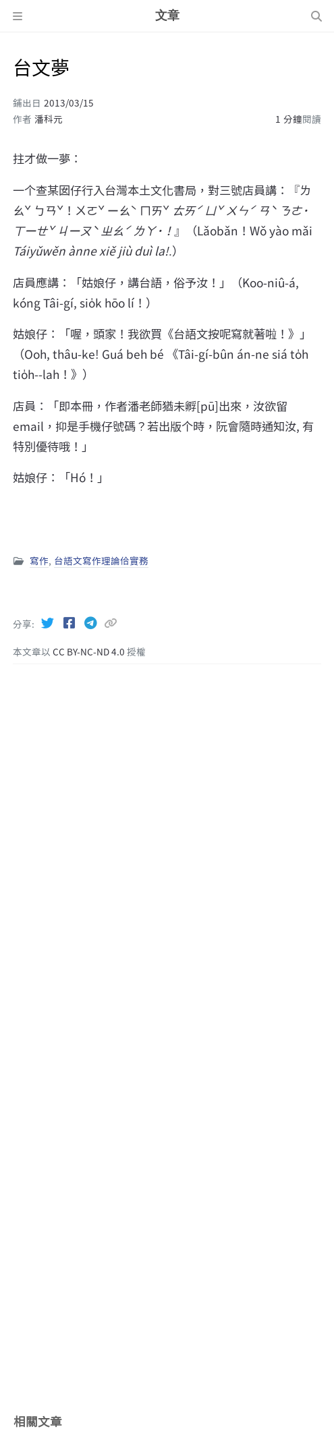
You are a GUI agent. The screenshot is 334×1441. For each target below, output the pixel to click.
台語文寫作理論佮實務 (101, 560)
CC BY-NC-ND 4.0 (90, 651)
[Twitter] (48, 622)
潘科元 (48, 118)
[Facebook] (70, 622)
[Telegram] (91, 622)
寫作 (39, 560)
